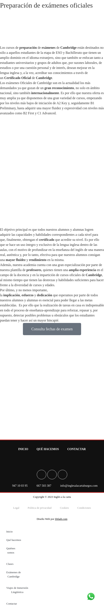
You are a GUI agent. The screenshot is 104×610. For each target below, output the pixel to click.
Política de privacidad (39, 507)
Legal (16, 507)
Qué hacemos (48, 449)
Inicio (23, 449)
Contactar (76, 449)
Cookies (64, 507)
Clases (9, 563)
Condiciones (84, 507)
